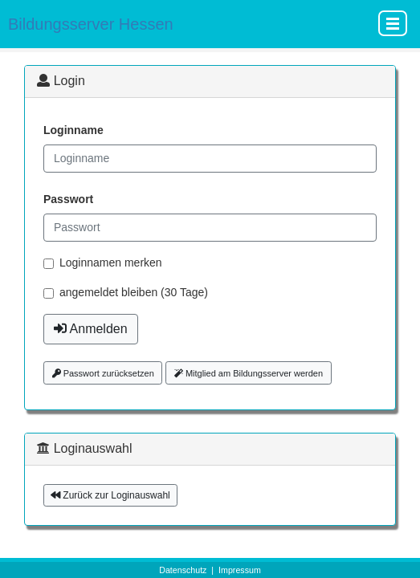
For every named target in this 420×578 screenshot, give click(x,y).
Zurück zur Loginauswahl (110, 495)
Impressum (239, 570)
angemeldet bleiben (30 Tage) (133, 292)
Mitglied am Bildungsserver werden (248, 373)
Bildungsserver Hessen (90, 24)
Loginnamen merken (110, 262)
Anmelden (91, 329)
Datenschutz (182, 570)
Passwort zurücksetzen (103, 373)
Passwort (68, 199)
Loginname (73, 130)
